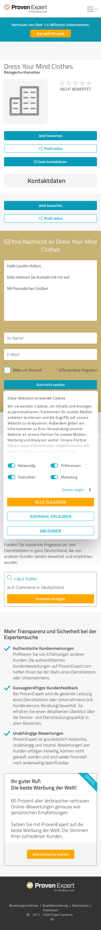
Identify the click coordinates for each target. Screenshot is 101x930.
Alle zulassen (50, 502)
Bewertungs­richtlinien (24, 905)
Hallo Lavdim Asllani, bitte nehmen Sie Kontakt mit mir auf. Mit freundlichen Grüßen (50, 290)
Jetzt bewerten (50, 135)
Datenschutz (80, 905)
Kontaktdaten (60, 180)
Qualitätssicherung (55, 905)
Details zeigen (73, 489)
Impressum (50, 910)
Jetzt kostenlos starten (50, 854)
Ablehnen (50, 531)
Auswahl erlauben (50, 516)
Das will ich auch (50, 33)
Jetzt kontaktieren (50, 161)
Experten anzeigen (50, 598)
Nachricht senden (50, 384)
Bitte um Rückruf (27, 370)
